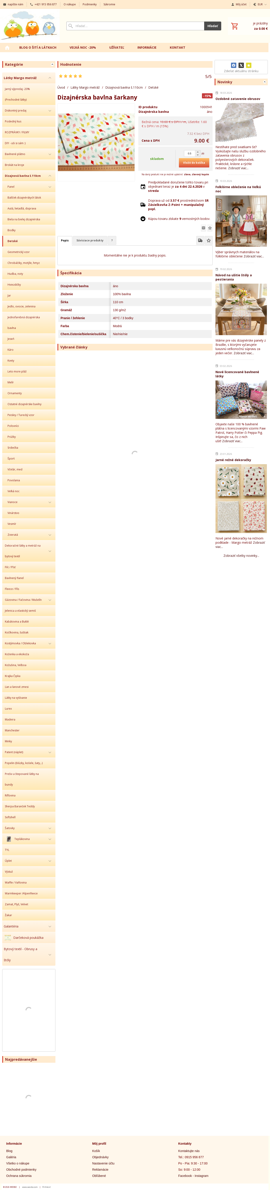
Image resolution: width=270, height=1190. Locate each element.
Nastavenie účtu (103, 1163)
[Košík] (249, 26)
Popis (65, 240)
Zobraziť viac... (238, 168)
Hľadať (212, 26)
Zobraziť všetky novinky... (241, 555)
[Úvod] (30, 26)
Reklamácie (100, 1169)
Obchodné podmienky (21, 1169)
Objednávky (100, 1157)
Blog (9, 1151)
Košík (96, 1151)
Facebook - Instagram (193, 1176)
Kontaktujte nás (189, 1151)
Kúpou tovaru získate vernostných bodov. (179, 219)
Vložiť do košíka (194, 163)
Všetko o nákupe (17, 1163)
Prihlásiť (46, 1187)
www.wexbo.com (30, 1187)
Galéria (11, 1157)
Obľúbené (99, 1176)
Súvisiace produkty (90, 240)
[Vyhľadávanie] (135, 26)
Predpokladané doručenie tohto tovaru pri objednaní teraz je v (178, 186)
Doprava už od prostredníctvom (178, 204)
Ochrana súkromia (18, 1176)
